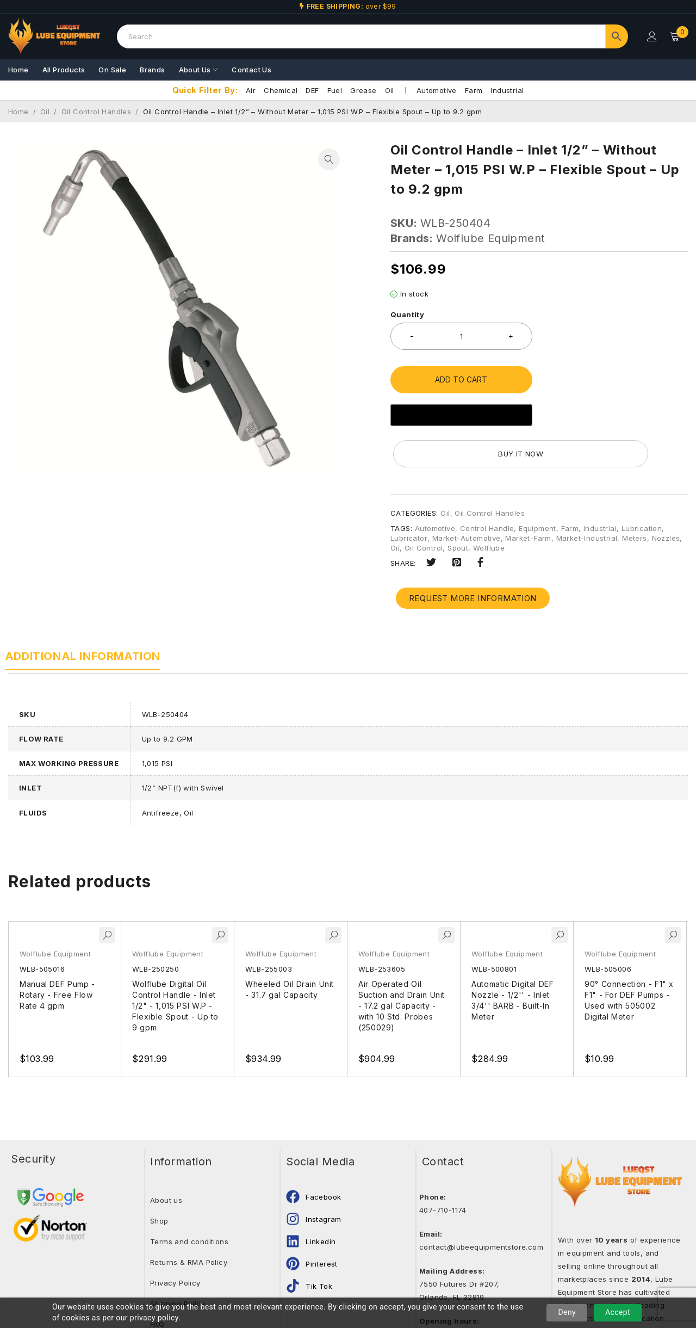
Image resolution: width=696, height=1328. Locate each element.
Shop (159, 1179)
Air (251, 90)
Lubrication (642, 487)
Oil (389, 90)
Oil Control (424, 506)
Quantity (407, 314)
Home (18, 111)
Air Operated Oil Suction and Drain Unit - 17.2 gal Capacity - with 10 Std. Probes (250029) (402, 964)
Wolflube (489, 506)
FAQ (157, 1282)
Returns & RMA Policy (188, 1220)
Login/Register (651, 36)
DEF (312, 90)
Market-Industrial (587, 496)
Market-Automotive (466, 496)
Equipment (537, 487)
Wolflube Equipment (490, 238)
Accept (617, 1312)
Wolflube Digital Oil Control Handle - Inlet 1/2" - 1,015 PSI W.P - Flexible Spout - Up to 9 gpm (176, 964)
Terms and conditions (189, 1200)
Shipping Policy (177, 1262)
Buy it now (616, 412)
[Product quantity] (461, 336)
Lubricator (408, 496)
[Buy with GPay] (461, 415)
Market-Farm (528, 496)
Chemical (280, 90)
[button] (329, 159)
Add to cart (461, 379)
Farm (474, 90)
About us (166, 1158)
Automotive (437, 90)
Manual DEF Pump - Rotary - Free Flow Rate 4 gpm (58, 953)
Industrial (507, 90)
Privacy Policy (175, 1241)
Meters (634, 496)
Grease (363, 90)
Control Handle (487, 487)
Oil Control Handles (96, 111)
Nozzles (666, 496)
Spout (458, 506)
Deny (567, 1312)
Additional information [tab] (86, 614)
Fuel (335, 90)
